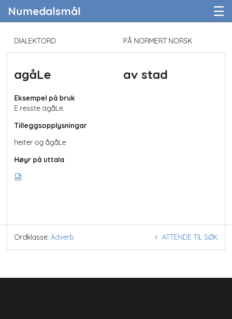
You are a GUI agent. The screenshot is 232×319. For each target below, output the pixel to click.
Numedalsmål (44, 11)
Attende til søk (185, 237)
